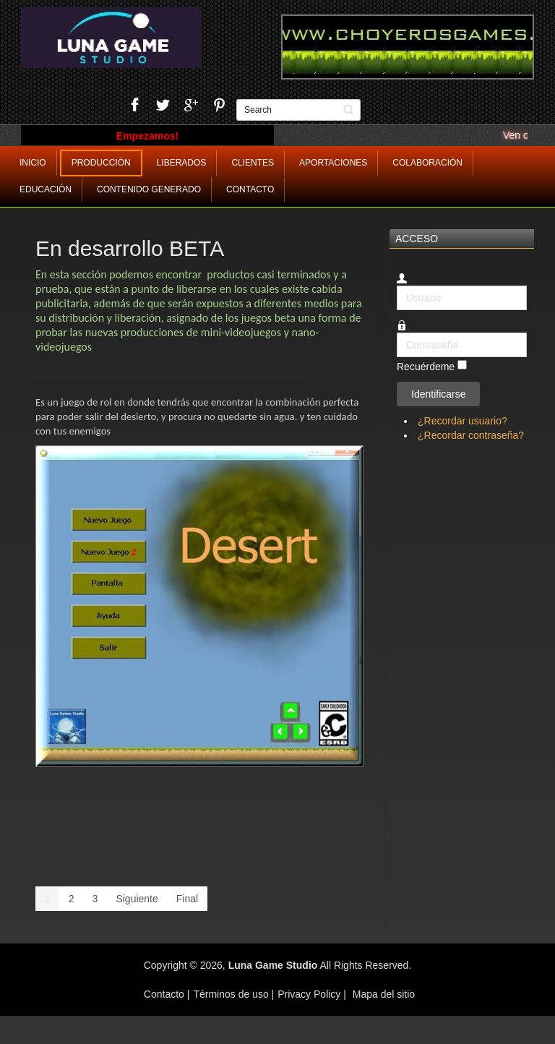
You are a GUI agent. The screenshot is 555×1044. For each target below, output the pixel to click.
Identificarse (438, 394)
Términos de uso (230, 994)
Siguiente (137, 898)
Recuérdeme (426, 367)
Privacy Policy (309, 994)
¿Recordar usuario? (462, 421)
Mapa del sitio (384, 994)
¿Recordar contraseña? (471, 435)
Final (187, 898)
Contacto (165, 994)
